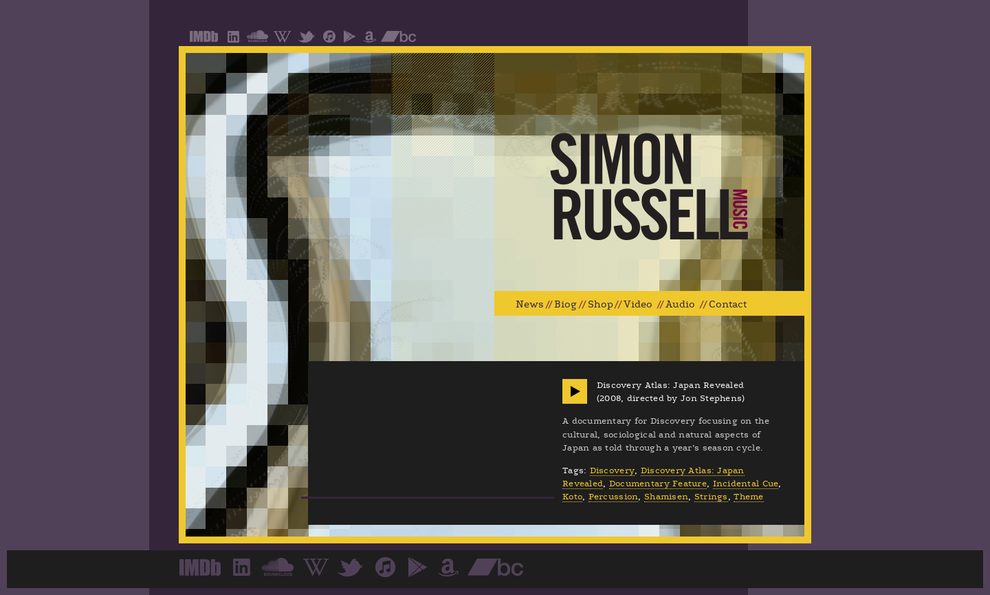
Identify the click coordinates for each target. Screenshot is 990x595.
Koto (572, 496)
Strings (711, 496)
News (530, 304)
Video (638, 304)
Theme (748, 496)
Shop (600, 304)
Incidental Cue (746, 483)
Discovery (612, 470)
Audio (680, 304)
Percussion (613, 496)
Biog (565, 304)
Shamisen (666, 496)
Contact (728, 304)
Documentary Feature (658, 483)
